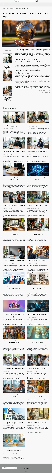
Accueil (3, 8)
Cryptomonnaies (26, 468)
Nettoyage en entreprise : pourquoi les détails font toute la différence (8, 66)
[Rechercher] (24, 1)
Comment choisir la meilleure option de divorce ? (8, 83)
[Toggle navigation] (3, 4)
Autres (7, 8)
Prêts (26, 467)
